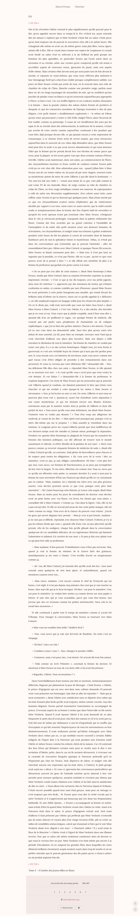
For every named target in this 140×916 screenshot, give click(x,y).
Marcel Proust (63, 6)
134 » (36, 23)
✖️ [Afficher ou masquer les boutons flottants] (79, 908)
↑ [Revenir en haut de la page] (135, 903)
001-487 (85, 883)
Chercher (79, 6)
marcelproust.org (71, 899)
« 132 (30, 23)
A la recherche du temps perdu (64, 883)
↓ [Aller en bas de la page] (135, 909)
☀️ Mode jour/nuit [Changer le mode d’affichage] (66, 908)
